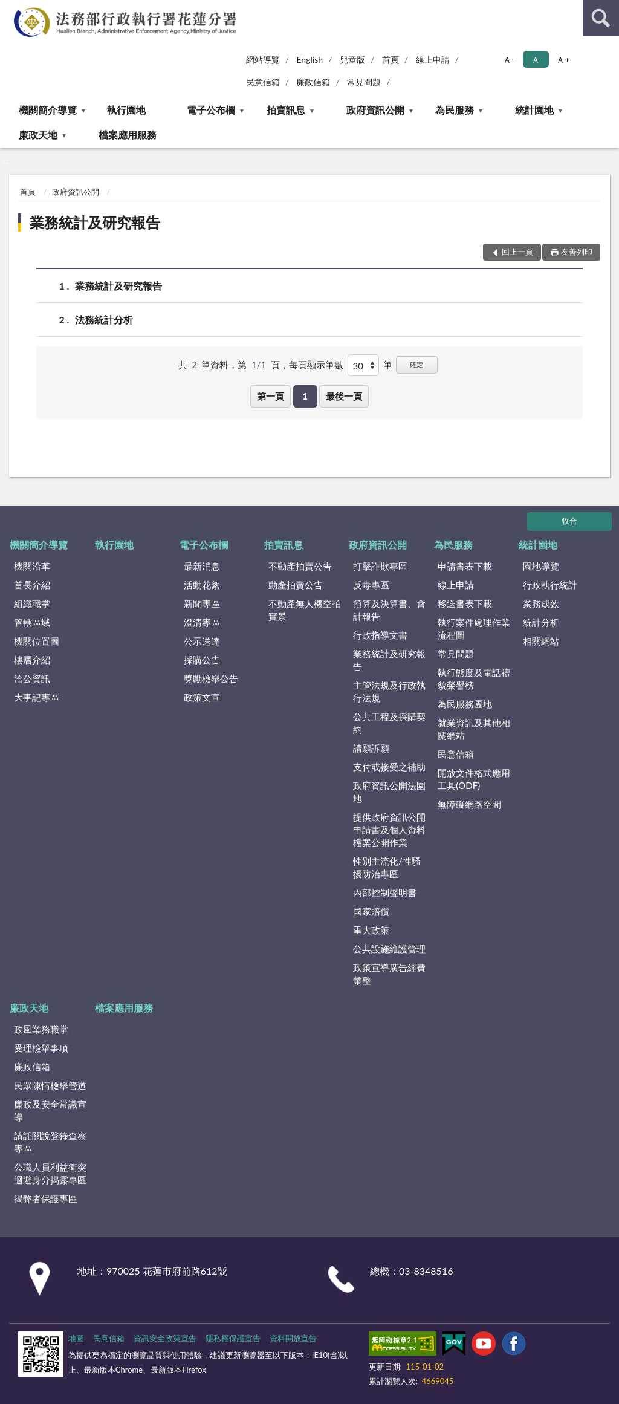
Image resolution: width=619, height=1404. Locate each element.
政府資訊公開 (375, 109)
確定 (416, 364)
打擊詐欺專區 (380, 566)
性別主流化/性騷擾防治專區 (387, 867)
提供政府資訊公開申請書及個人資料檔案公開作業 (389, 829)
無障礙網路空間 (469, 804)
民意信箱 (263, 82)
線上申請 (433, 59)
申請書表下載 (465, 566)
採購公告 (202, 659)
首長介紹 (32, 584)
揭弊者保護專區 (45, 1198)
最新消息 (202, 566)
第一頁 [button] (270, 396)
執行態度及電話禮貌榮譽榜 (474, 679)
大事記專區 (36, 697)
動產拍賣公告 (295, 584)
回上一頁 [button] (517, 251)
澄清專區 (202, 622)
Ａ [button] (535, 59)
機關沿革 (32, 566)
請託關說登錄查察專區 (50, 1142)
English (309, 59)
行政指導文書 (380, 634)
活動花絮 (202, 584)
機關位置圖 (36, 640)
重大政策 (371, 930)
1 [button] (305, 396)
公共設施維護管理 (389, 948)
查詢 (601, 18)
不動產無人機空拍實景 (304, 610)
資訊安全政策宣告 (165, 1338)
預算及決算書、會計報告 (389, 610)
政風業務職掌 (41, 1029)
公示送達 (202, 640)
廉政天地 (38, 134)
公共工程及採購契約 (389, 723)
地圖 (76, 1338)
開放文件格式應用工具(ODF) (474, 779)
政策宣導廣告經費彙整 (389, 974)
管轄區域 (32, 622)
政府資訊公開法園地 (389, 792)
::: (10, 9)
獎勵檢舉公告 (211, 678)
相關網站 (541, 640)
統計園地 (534, 109)
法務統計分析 (104, 320)
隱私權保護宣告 (233, 1338)
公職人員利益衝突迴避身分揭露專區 (50, 1173)
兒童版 (352, 59)
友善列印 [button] (576, 251)
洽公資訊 (32, 678)
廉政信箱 (313, 82)
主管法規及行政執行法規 (389, 691)
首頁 (390, 59)
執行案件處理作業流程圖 (474, 628)
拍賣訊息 (286, 109)
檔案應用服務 (128, 134)
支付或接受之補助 (389, 766)
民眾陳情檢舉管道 (50, 1085)
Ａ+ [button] (562, 59)
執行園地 (126, 109)
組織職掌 (32, 603)
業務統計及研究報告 (95, 222)
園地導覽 (541, 566)
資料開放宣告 (293, 1338)
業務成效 (541, 603)
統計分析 (541, 622)
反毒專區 (371, 584)
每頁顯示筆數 (316, 364)
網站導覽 (263, 59)
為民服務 (454, 109)
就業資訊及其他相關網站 (474, 729)
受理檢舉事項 (41, 1047)
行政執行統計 (550, 584)
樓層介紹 (32, 659)
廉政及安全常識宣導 (50, 1110)
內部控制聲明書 (384, 892)
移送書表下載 (465, 603)
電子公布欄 (211, 109)
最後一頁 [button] (344, 396)
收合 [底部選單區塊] (569, 520)
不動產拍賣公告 (300, 566)
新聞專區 (202, 603)
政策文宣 (202, 697)
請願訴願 (371, 748)
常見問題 (364, 82)
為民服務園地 (465, 703)
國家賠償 (371, 911)
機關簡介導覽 (48, 109)
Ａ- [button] (508, 59)
